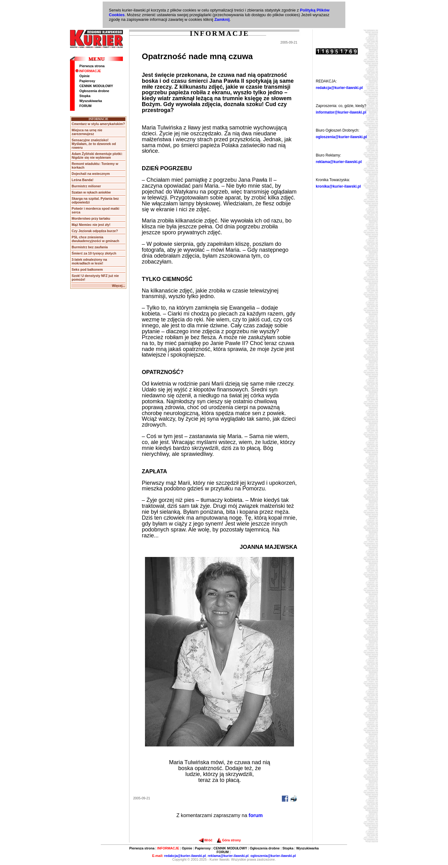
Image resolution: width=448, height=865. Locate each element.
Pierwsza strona (92, 66)
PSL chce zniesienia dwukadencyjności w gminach (95, 239)
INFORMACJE (88, 71)
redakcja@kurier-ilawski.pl (339, 88)
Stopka (85, 96)
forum (256, 815)
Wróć (205, 840)
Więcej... (118, 286)
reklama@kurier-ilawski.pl (339, 162)
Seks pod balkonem (87, 269)
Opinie (84, 76)
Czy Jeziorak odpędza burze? (95, 231)
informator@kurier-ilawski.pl (341, 112)
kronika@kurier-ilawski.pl (338, 186)
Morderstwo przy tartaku (91, 218)
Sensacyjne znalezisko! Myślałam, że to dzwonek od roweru (94, 143)
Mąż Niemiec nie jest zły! (91, 225)
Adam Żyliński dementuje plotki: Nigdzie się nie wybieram (97, 155)
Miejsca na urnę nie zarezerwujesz (87, 132)
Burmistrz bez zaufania (90, 247)
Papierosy (87, 81)
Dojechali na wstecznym (91, 173)
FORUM (85, 106)
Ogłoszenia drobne (94, 91)
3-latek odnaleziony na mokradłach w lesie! (89, 261)
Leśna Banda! (82, 180)
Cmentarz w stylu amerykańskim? (98, 124)
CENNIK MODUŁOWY (96, 86)
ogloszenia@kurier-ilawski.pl (341, 137)
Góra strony (229, 840)
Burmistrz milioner (86, 186)
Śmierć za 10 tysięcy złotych (94, 253)
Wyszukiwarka (90, 101)
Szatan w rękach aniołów (91, 192)
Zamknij (222, 19)
